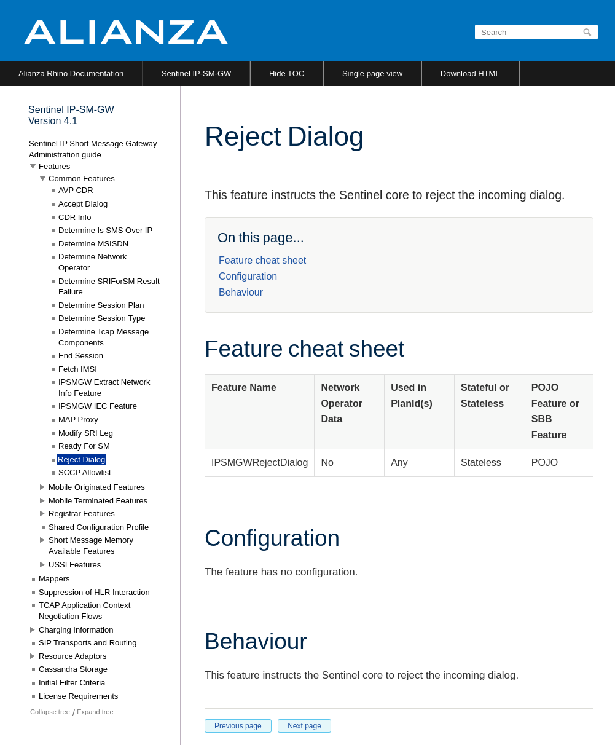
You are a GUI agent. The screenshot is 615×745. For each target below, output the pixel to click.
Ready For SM (84, 446)
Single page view (372, 73)
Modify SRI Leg (85, 433)
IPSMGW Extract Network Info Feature (104, 387)
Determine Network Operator (92, 262)
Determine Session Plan (101, 305)
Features (54, 166)
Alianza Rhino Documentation (70, 73)
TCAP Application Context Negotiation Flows (84, 611)
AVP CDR (75, 190)
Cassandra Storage (73, 669)
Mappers (54, 578)
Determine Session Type (101, 318)
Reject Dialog (81, 459)
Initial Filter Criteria (72, 682)
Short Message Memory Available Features (91, 545)
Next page (304, 726)
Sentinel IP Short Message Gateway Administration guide (93, 149)
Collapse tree (50, 711)
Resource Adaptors (73, 656)
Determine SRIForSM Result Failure (109, 287)
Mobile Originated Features (97, 487)
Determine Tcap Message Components (103, 337)
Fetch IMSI (77, 369)
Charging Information (76, 629)
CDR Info (74, 217)
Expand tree (95, 711)
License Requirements (78, 696)
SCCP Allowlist (84, 472)
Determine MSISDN (93, 243)
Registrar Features (82, 513)
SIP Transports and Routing (87, 642)
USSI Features (75, 564)
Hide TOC (286, 73)
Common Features (82, 178)
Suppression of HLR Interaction (94, 592)
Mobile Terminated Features (98, 500)
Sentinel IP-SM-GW (196, 73)
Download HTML (470, 73)
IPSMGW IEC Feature (97, 406)
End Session (80, 355)
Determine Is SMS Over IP (105, 230)
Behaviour (241, 292)
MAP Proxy (78, 419)
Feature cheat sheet (262, 260)
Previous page (238, 726)
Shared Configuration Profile (99, 527)
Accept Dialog (83, 203)
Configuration (248, 276)
